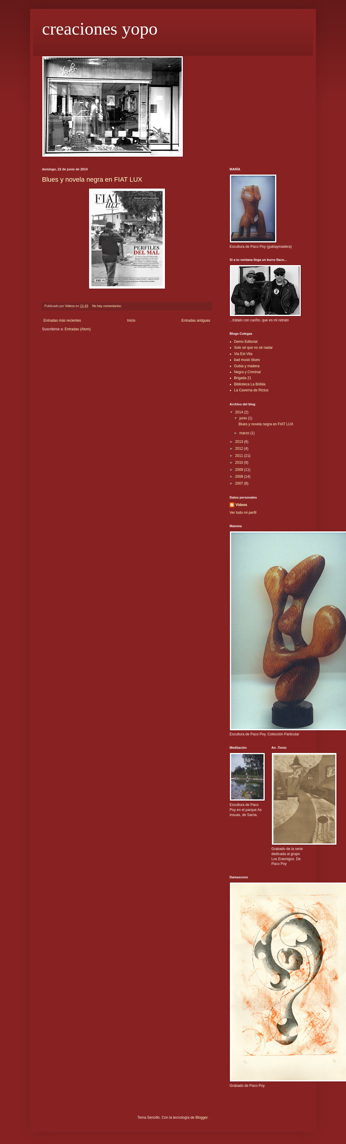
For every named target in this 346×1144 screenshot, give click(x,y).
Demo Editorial (246, 342)
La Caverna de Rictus (251, 390)
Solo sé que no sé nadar (253, 347)
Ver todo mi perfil (243, 512)
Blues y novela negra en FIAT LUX (92, 179)
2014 (239, 412)
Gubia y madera (246, 366)
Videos (241, 505)
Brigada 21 (242, 378)
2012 (239, 448)
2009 (239, 470)
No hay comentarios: (107, 306)
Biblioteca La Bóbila (249, 384)
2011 (239, 456)
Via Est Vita (243, 354)
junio (243, 418)
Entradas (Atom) (78, 329)
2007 (239, 483)
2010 (239, 462)
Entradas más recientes (62, 320)
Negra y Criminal (247, 372)
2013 (239, 442)
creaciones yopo (100, 28)
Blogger (201, 1117)
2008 (239, 476)
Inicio (131, 320)
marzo (244, 433)
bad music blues (247, 360)
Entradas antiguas (195, 320)
